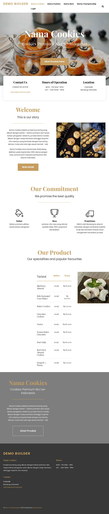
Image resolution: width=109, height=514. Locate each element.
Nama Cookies (44, 4)
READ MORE (28, 163)
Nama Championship (46, 9)
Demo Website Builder (12, 501)
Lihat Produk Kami (54, 62)
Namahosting (37, 501)
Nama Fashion (60, 4)
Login (62, 9)
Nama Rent (75, 4)
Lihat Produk (28, 424)
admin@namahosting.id (20, 90)
